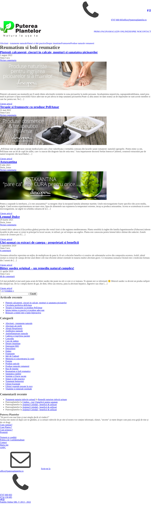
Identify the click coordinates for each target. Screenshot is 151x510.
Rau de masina (11, 369)
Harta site (4, 445)
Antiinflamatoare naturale (16, 333)
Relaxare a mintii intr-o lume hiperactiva (23, 313)
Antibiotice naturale (14, 331)
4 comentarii (5, 250)
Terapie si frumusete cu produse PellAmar (23, 307)
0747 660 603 (117, 20)
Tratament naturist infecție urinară (20, 399)
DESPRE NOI (134, 31)
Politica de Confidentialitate (12, 440)
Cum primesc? (6, 430)
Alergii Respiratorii (14, 328)
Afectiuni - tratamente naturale (13, 43)
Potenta (8, 361)
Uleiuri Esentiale (12, 384)
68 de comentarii (7, 276)
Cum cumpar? (6, 425)
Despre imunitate (53, 43)
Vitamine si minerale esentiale (18, 389)
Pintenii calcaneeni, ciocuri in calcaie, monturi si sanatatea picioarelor (36, 303)
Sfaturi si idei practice (36, 43)
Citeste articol (6, 104)
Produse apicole (12, 363)
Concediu (9, 338)
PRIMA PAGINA (101, 31)
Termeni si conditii (8, 437)
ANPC (3, 447)
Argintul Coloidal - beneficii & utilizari (39, 404)
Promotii (4, 432)
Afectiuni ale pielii (13, 326)
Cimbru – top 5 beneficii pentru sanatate (40, 402)
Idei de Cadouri (12, 356)
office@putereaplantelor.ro (135, 20)
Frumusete (65, 43)
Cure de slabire (12, 341)
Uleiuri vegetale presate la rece (19, 386)
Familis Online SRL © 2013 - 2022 (15, 502)
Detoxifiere (10, 348)
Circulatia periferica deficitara (18, 305)
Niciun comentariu (8, 60)
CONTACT (146, 31)
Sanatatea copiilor (13, 374)
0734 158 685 (6, 497)
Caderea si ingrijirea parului (17, 336)
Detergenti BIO (12, 346)
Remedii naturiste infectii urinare (52, 399)
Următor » (9, 291)
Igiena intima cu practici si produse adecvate (24, 310)
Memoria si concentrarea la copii (19, 359)
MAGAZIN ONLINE (118, 31)
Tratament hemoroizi (14, 381)
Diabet (8, 351)
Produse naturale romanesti (82, 43)
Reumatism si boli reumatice (18, 371)
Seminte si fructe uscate (15, 376)
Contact (3, 442)
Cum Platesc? (6, 427)
